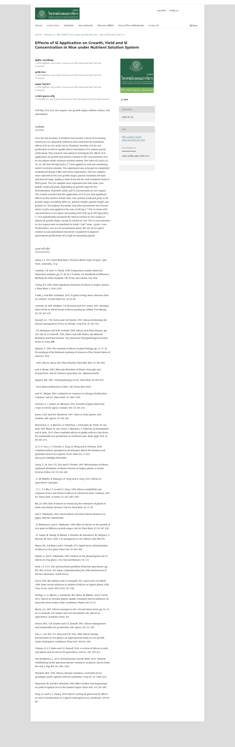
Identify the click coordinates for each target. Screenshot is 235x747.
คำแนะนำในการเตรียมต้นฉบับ (131, 25)
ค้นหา (194, 25)
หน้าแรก (38, 25)
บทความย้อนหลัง (85, 25)
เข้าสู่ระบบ (174, 10)
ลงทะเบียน (161, 10)
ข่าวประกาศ (153, 25)
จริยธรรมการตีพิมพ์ (105, 25)
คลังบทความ (49, 34)
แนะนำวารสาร (53, 25)
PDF (125, 99)
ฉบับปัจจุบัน (69, 25)
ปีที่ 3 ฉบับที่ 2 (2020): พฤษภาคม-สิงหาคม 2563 (77, 34)
